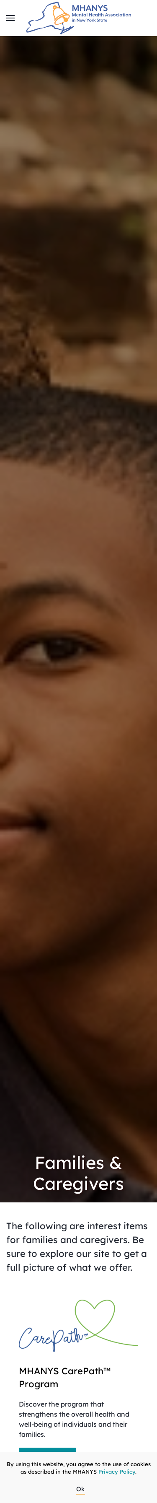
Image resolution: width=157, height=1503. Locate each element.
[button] (10, 18)
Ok (80, 1489)
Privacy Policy (116, 1471)
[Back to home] (78, 18)
